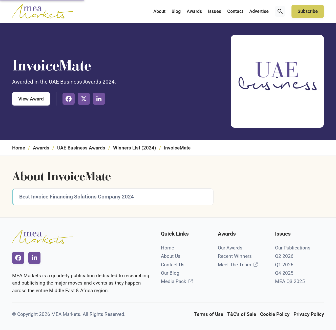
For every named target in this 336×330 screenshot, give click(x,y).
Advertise (259, 11)
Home (18, 148)
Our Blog (170, 273)
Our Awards (230, 248)
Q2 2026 (284, 256)
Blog (176, 11)
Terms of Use (208, 314)
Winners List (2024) (134, 148)
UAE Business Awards (81, 148)
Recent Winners (235, 256)
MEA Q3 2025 (290, 281)
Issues (214, 11)
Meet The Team (234, 265)
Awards (194, 11)
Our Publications (292, 248)
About (159, 11)
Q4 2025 (284, 273)
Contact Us (172, 265)
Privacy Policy (308, 314)
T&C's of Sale (241, 314)
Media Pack (173, 281)
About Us (170, 256)
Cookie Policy (274, 314)
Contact (235, 11)
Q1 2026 (284, 265)
